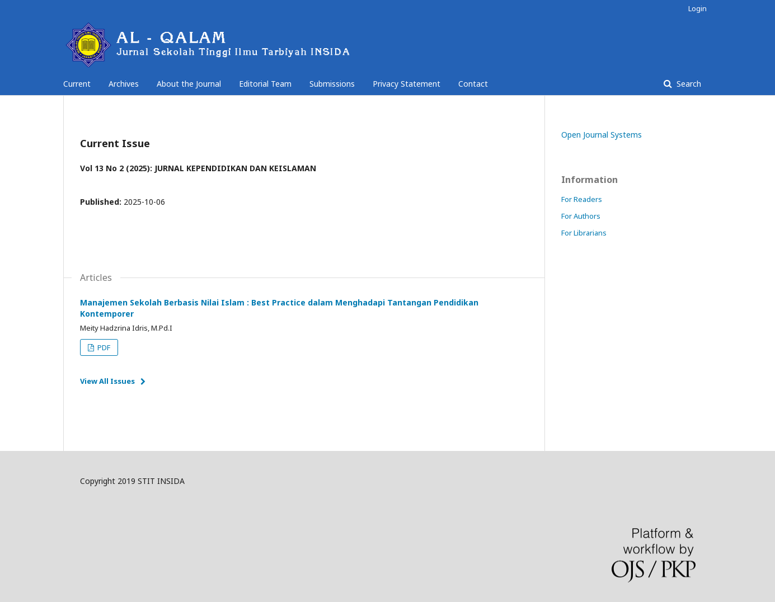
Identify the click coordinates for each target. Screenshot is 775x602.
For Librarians (584, 233)
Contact (473, 83)
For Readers (581, 199)
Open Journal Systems (601, 134)
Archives (124, 83)
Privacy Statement (406, 83)
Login (697, 8)
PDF (103, 347)
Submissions (332, 83)
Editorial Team (265, 83)
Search (687, 83)
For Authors (580, 216)
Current (77, 83)
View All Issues (107, 381)
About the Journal (189, 83)
